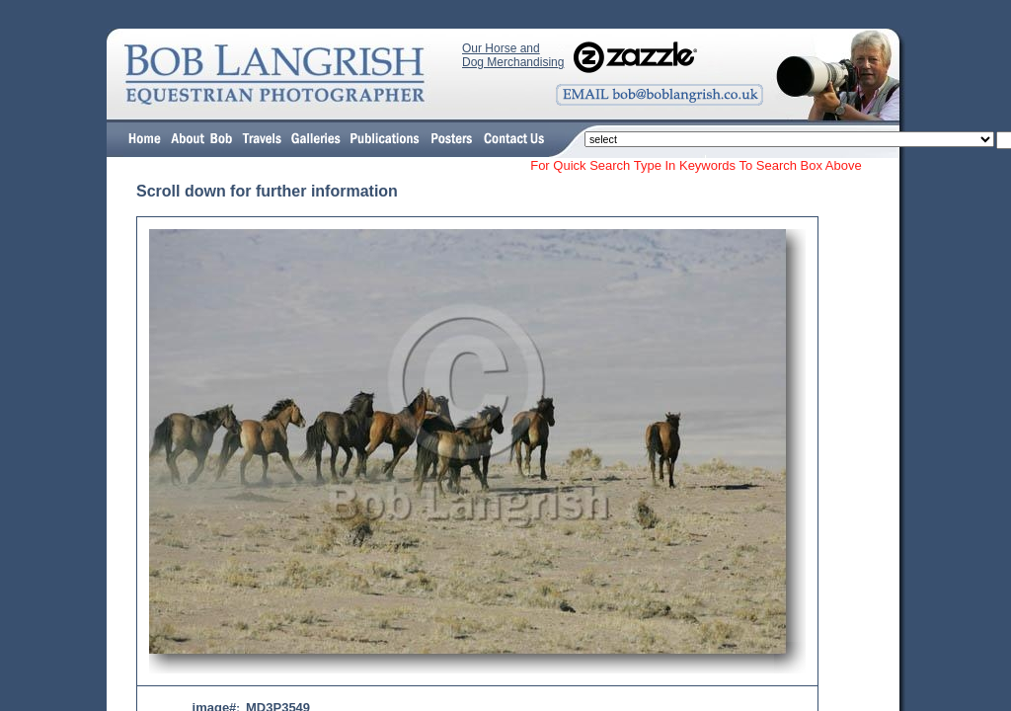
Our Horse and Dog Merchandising (513, 55)
